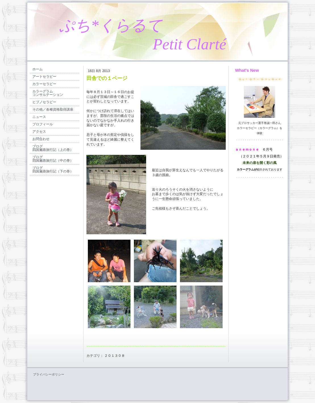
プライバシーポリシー (48, 374)
